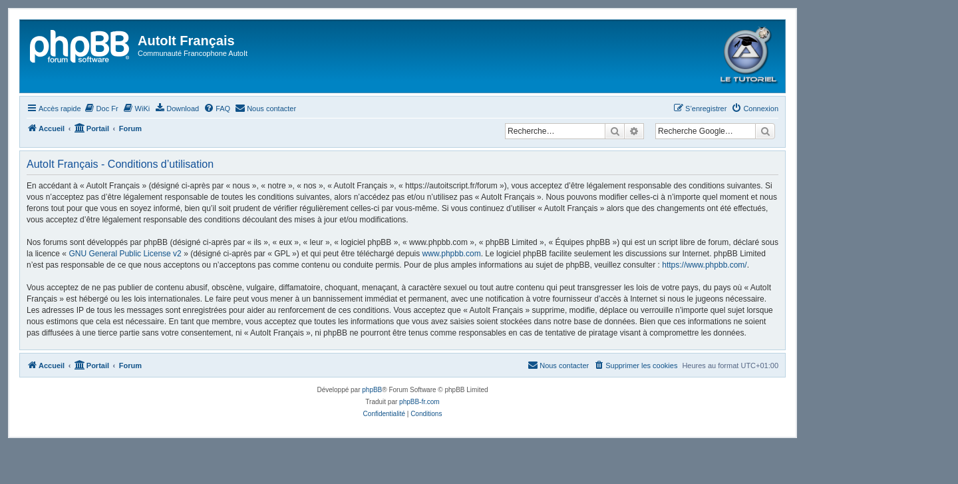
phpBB (372, 389)
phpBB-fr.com (419, 401)
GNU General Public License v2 (125, 253)
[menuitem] (101, 109)
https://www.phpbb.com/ (704, 265)
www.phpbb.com (451, 253)
